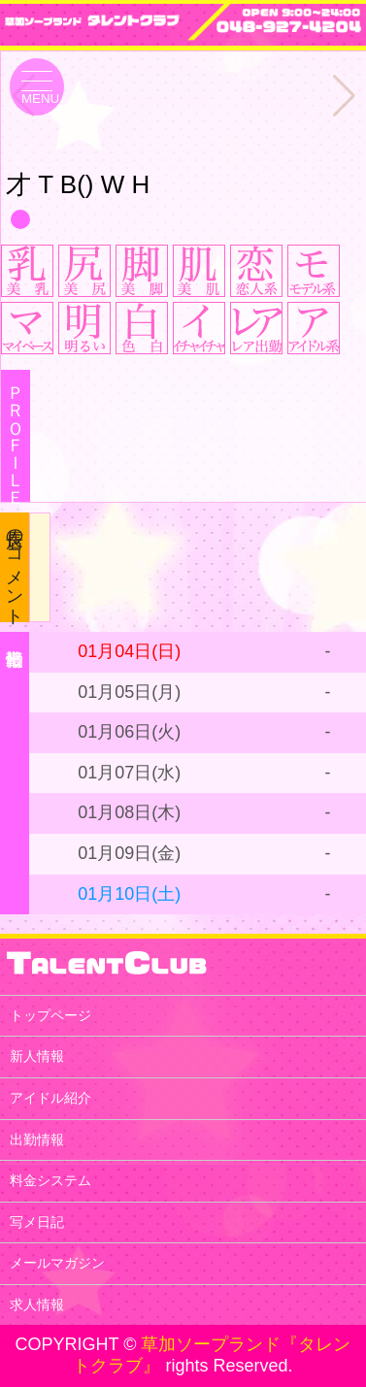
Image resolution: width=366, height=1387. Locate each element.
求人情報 (37, 1304)
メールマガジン (57, 1263)
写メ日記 (37, 1222)
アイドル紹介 (50, 1098)
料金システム (50, 1180)
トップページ (50, 1015)
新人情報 (37, 1056)
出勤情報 (37, 1139)
